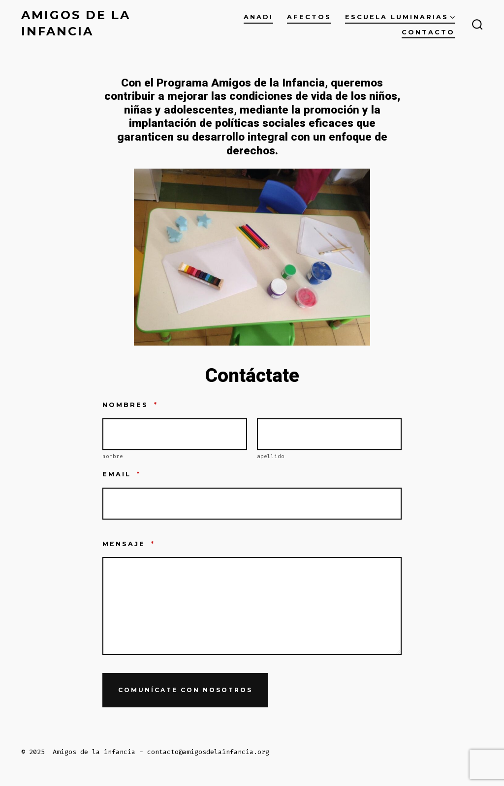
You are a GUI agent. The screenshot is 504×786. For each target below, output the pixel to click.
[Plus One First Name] (174, 434)
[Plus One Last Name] (329, 434)
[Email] (252, 504)
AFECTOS (309, 17)
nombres (130, 404)
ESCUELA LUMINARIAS (400, 17)
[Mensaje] (252, 606)
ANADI (258, 17)
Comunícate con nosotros (185, 690)
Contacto (428, 32)
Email (121, 474)
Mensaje (128, 544)
